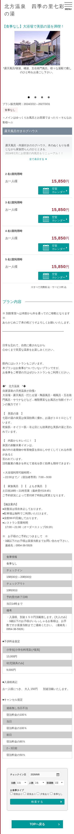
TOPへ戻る (37, 824)
